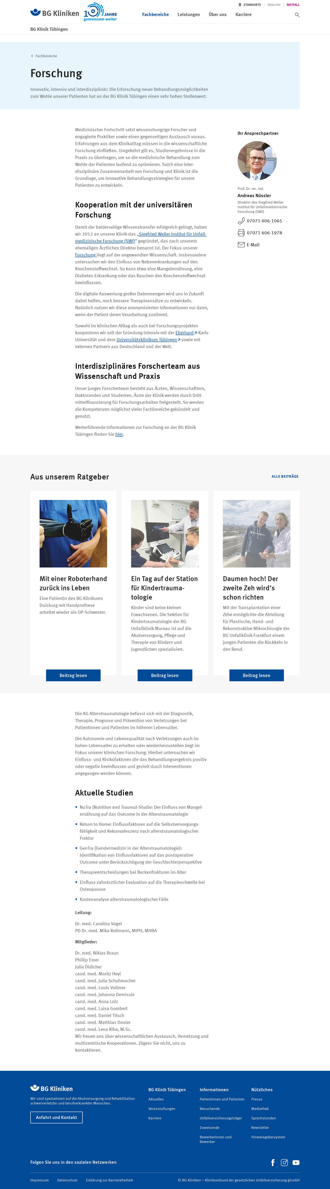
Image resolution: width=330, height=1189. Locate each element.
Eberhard (186, 333)
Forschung (86, 255)
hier (119, 434)
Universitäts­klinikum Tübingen (148, 340)
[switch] (297, 15)
